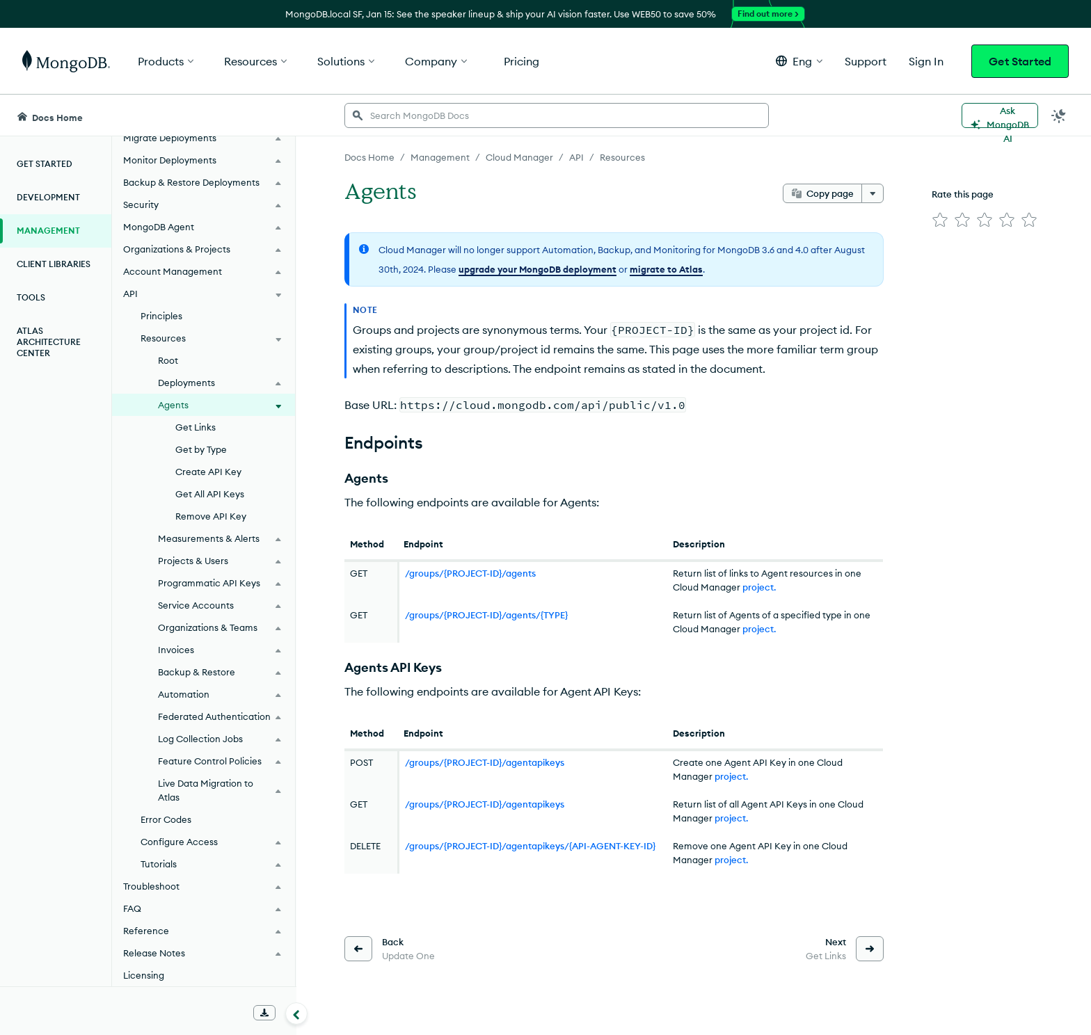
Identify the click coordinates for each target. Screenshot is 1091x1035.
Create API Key (208, 471)
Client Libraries (53, 264)
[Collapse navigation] (296, 1013)
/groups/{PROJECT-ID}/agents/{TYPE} (486, 614)
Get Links (195, 427)
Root (168, 360)
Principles (161, 315)
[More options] (872, 193)
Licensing (143, 975)
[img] (940, 219)
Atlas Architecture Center (49, 342)
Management (48, 230)
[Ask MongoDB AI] (1000, 115)
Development (48, 197)
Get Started (1020, 61)
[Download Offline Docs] (264, 1012)
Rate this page (963, 194)
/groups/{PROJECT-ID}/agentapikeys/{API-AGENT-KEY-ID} (530, 845)
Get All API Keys (209, 493)
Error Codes (166, 819)
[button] (799, 61)
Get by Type (201, 449)
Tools (31, 297)
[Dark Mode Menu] (1059, 115)
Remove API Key (210, 516)
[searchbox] (556, 115)
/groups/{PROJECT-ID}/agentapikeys (484, 762)
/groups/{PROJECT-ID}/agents (470, 573)
